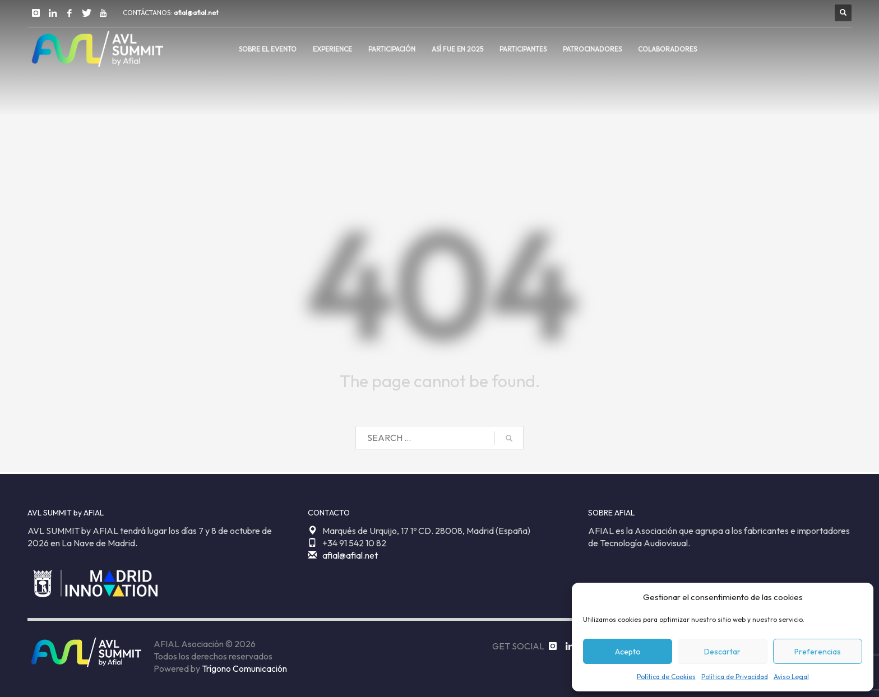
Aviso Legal (791, 676)
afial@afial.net (196, 12)
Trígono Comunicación (244, 668)
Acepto (628, 652)
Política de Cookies (666, 676)
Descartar (722, 652)
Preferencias (817, 652)
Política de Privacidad (734, 676)
